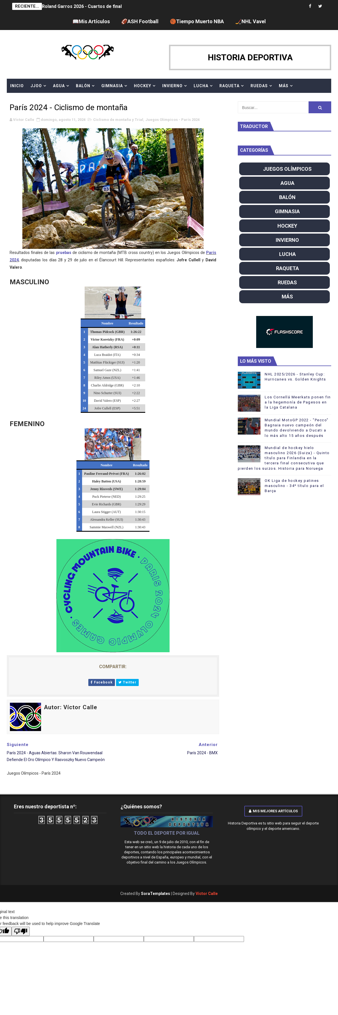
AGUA (59, 86)
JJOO (36, 86)
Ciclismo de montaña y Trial (118, 119)
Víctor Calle (207, 893)
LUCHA (201, 86)
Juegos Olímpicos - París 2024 (173, 119)
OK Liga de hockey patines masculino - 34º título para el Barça (294, 485)
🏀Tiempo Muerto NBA (197, 21)
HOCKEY (142, 86)
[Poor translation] (21, 931)
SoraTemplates (155, 893)
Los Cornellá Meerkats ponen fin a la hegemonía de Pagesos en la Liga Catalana (298, 402)
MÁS (283, 86)
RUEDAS (259, 86)
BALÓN (83, 86)
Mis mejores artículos (273, 811)
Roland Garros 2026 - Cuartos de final (82, 6)
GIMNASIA (112, 86)
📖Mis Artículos (91, 21)
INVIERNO (172, 86)
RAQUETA (229, 86)
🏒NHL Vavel (250, 21)
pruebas (63, 252)
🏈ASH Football (140, 21)
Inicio (17, 86)
